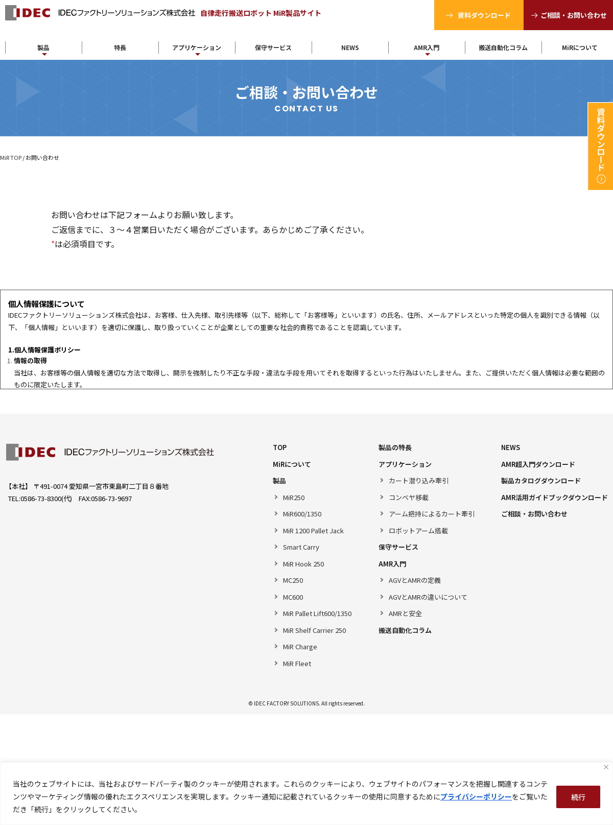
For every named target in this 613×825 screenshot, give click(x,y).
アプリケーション (196, 47)
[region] (306, 793)
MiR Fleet (297, 663)
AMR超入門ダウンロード (538, 464)
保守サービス (273, 47)
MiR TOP (10, 157)
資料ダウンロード (484, 15)
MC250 (293, 580)
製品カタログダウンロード (541, 480)
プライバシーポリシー (476, 796)
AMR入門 (426, 47)
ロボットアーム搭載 (418, 530)
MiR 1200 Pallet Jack (313, 530)
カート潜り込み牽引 (419, 480)
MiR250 (293, 497)
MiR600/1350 (302, 513)
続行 (578, 797)
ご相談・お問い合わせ (573, 15)
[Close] (606, 767)
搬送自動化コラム (503, 47)
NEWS (350, 47)
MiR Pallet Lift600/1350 (317, 613)
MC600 (293, 597)
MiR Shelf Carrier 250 (314, 630)
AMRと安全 (405, 613)
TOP (280, 447)
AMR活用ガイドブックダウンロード (554, 497)
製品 (43, 47)
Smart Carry (301, 547)
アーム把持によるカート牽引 (432, 513)
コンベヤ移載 (409, 497)
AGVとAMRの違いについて (428, 597)
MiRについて (292, 464)
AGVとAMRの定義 (415, 580)
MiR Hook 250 (303, 564)
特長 (120, 47)
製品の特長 (395, 447)
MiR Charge (300, 646)
